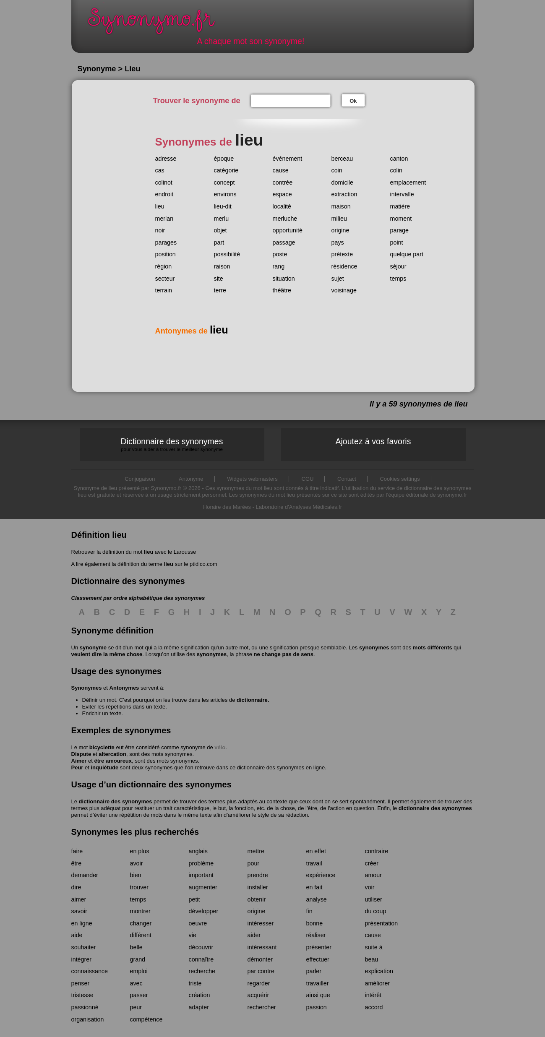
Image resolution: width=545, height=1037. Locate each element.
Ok (353, 101)
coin (336, 170)
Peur (77, 767)
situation (284, 278)
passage (284, 242)
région (163, 266)
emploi (139, 971)
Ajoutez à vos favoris (373, 441)
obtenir (257, 899)
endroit (164, 194)
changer (141, 923)
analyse (316, 899)
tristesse (82, 995)
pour (254, 863)
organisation (87, 1019)
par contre (261, 971)
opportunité (288, 230)
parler (314, 971)
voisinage (344, 290)
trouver (139, 887)
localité (282, 206)
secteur (165, 278)
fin (309, 911)
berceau (342, 158)
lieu (159, 206)
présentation (381, 923)
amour (373, 875)
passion (316, 1007)
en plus (139, 851)
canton (399, 158)
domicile (342, 182)
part (219, 242)
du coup (375, 911)
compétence (146, 1019)
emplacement (408, 182)
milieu (339, 218)
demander (84, 875)
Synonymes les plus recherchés (135, 831)
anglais (198, 851)
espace (282, 194)
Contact (346, 479)
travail (314, 863)
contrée (283, 182)
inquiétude (104, 767)
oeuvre (198, 923)
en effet (316, 851)
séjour (398, 266)
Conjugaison (140, 479)
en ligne (81, 923)
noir (160, 230)
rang (279, 266)
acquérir (258, 995)
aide (77, 935)
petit (194, 899)
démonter (260, 959)
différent (140, 935)
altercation (112, 754)
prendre (258, 875)
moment (401, 218)
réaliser (316, 935)
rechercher (262, 1007)
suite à (374, 947)
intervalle (402, 194)
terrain (163, 290)
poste (280, 254)
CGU (308, 479)
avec (136, 983)
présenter (318, 947)
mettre (256, 851)
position (165, 254)
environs (225, 194)
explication (379, 971)
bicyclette (102, 747)
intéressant (262, 947)
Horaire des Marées (227, 507)
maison (341, 206)
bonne (314, 923)
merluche (285, 218)
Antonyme (191, 479)
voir (370, 887)
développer (204, 911)
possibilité (227, 254)
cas (159, 170)
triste (195, 983)
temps (398, 278)
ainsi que (318, 995)
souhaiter (83, 947)
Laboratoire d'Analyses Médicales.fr (299, 507)
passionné (85, 1007)
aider (254, 935)
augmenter (203, 887)
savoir (79, 911)
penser (80, 983)
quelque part (407, 254)
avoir (136, 863)
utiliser (373, 899)
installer (258, 887)
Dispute (81, 754)
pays (337, 242)
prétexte (342, 254)
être (76, 863)
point (396, 242)
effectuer (317, 959)
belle (136, 947)
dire (76, 887)
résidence (344, 266)
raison (222, 266)
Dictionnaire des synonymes (172, 444)
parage (399, 230)
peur (136, 1007)
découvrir (201, 947)
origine (340, 230)
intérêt (373, 995)
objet (220, 230)
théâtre (282, 290)
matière (400, 206)
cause (281, 170)
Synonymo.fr (157, 23)
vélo (219, 747)
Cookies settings (400, 479)
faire (77, 851)
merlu (221, 218)
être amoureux (113, 761)
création (199, 995)
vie (192, 935)
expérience (321, 875)
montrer (140, 911)
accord (374, 1007)
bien (135, 875)
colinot (163, 182)
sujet (337, 278)
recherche (202, 971)
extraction (344, 194)
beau (371, 959)
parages (166, 242)
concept (224, 182)
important (201, 875)
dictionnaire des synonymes (115, 801)
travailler (317, 983)
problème (201, 863)
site (218, 278)
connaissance (89, 971)
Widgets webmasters (252, 479)
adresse (166, 158)
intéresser (261, 923)
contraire (377, 851)
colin (396, 170)
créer (372, 863)
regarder (259, 983)
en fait (314, 887)
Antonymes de (191, 331)
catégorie (226, 170)
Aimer (79, 761)
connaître (201, 959)
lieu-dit (223, 206)
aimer (78, 899)
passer (139, 995)
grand (138, 959)
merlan (164, 218)
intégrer (81, 959)
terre (220, 290)
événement (287, 158)
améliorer (377, 983)
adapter (199, 1007)
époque (224, 158)
